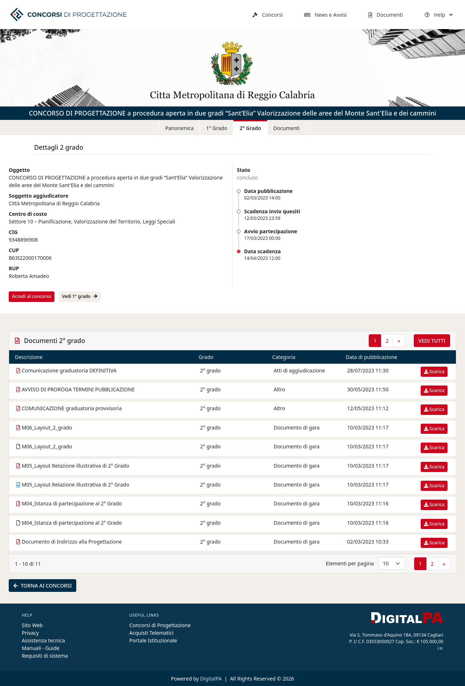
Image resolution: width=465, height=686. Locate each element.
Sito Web (32, 625)
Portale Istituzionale (153, 640)
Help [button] (439, 14)
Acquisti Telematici (151, 632)
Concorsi (267, 14)
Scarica (434, 371)
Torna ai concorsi (42, 585)
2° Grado (250, 128)
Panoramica (179, 128)
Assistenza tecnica (43, 640)
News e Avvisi (325, 14)
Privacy (30, 632)
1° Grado (216, 128)
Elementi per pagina (350, 563)
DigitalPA (211, 678)
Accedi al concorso (31, 296)
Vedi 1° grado (79, 296)
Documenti (385, 14)
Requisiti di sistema (45, 655)
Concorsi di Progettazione (160, 625)
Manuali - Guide (41, 648)
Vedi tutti (431, 340)
